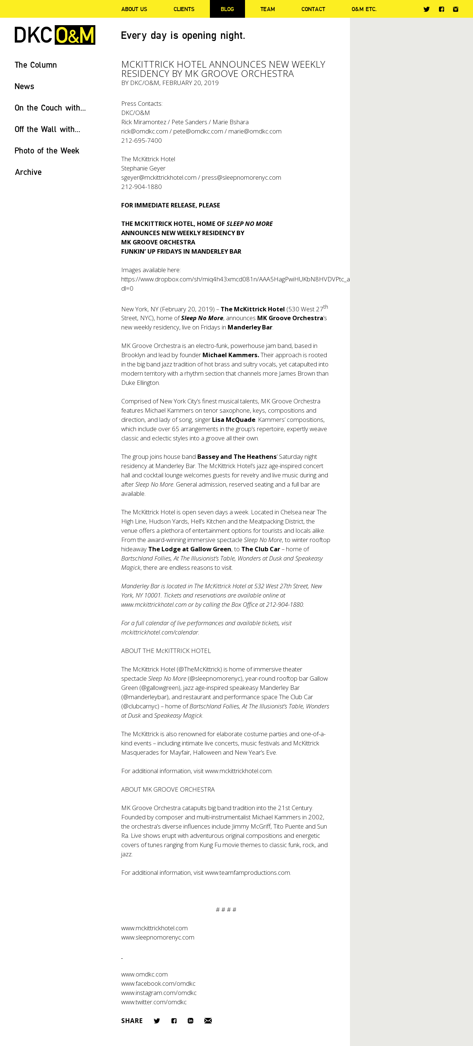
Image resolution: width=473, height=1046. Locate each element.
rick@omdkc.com (144, 131)
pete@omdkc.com (198, 131)
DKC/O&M (55, 35)
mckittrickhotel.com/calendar (159, 632)
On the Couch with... (50, 107)
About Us (134, 9)
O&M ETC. (364, 9)
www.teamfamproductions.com (247, 872)
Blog (227, 9)
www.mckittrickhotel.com (154, 604)
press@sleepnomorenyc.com (241, 177)
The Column (36, 65)
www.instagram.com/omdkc (159, 992)
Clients (184, 9)
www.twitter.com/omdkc (154, 1002)
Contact (313, 9)
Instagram (455, 9)
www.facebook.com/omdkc (158, 983)
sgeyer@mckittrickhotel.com (159, 177)
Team (268, 9)
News (24, 86)
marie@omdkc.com (255, 131)
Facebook (441, 9)
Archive (28, 172)
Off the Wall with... (48, 129)
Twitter (426, 9)
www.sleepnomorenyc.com (157, 937)
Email (208, 1020)
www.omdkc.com (144, 974)
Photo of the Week (47, 150)
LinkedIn (190, 1020)
